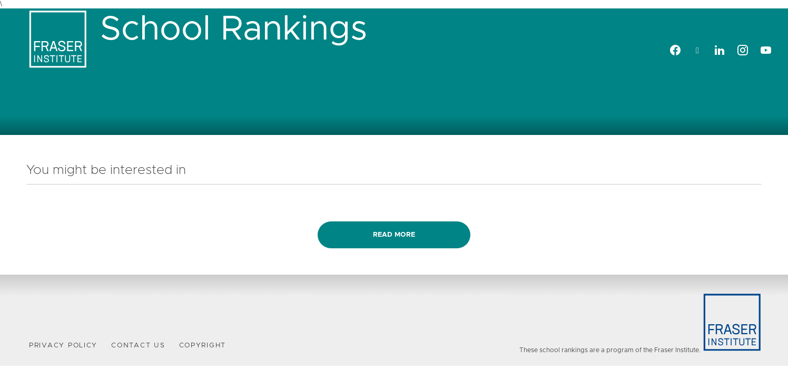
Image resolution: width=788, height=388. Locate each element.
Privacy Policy (63, 345)
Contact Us (138, 345)
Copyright (202, 345)
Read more (394, 234)
